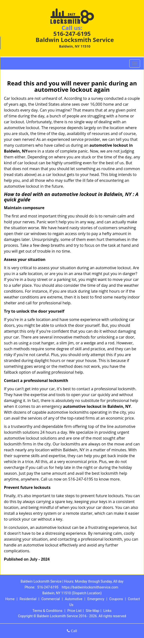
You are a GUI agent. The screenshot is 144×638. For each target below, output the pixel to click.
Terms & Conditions (47, 611)
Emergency (95, 599)
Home (10, 599)
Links (107, 611)
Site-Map (92, 611)
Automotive (74, 599)
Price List (74, 611)
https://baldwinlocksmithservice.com (90, 587)
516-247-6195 (72, 34)
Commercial (50, 599)
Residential (28, 599)
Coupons (116, 599)
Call (72, 630)
